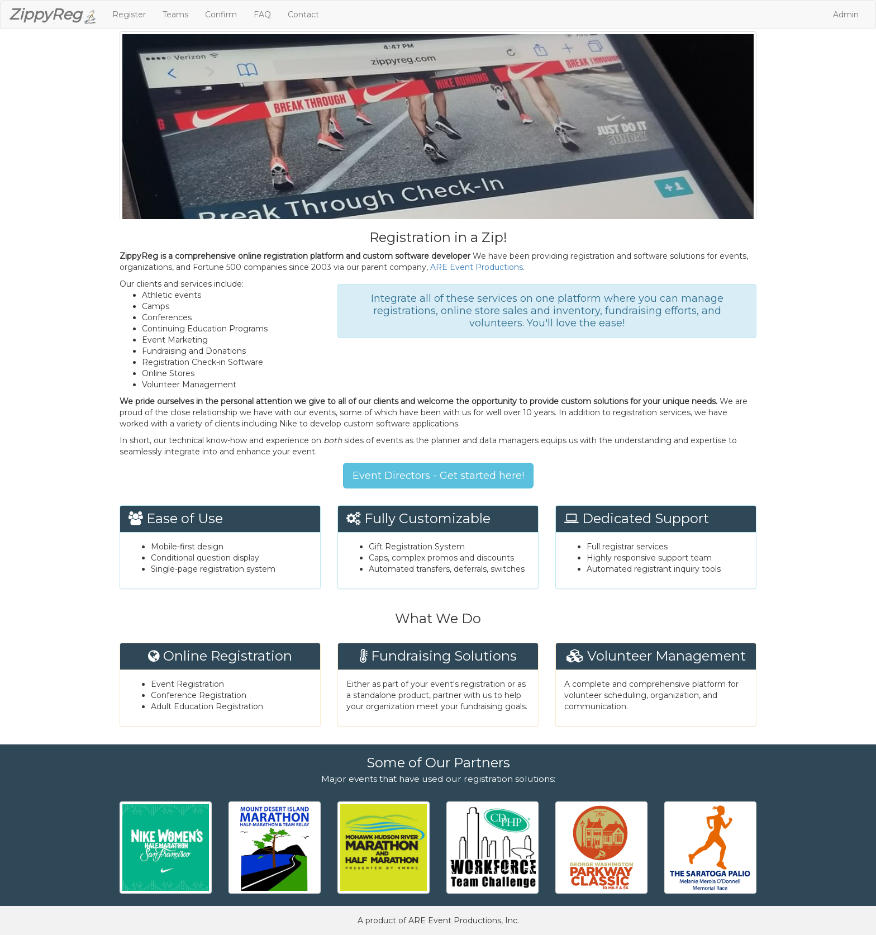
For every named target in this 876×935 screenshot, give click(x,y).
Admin (846, 15)
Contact (303, 15)
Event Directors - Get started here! (438, 475)
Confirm (221, 15)
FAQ (262, 15)
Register (129, 15)
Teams (175, 15)
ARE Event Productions (476, 267)
